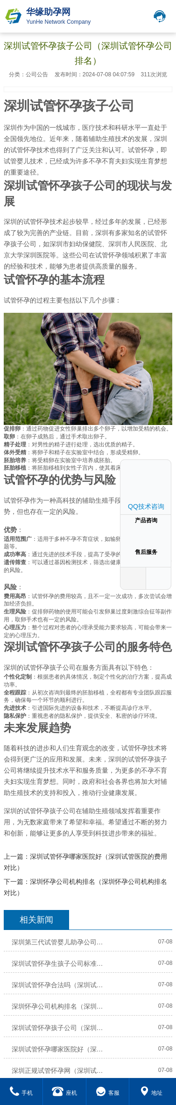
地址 (151, 1093)
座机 (64, 1093)
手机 (21, 1093)
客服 (108, 1093)
